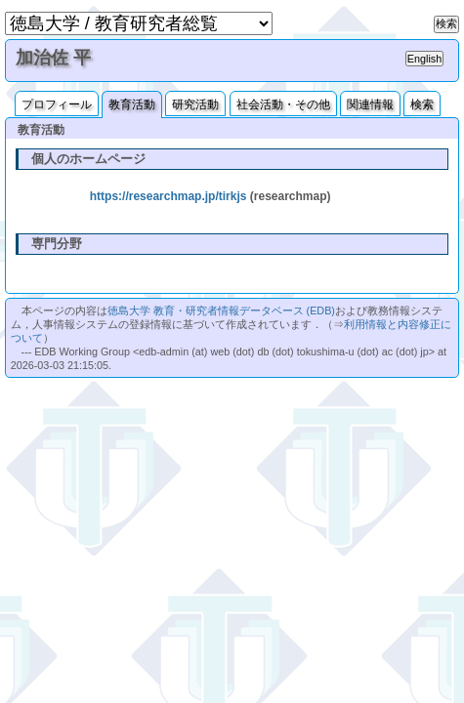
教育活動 (131, 104)
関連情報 (370, 104)
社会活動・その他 (283, 104)
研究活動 (195, 104)
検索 (422, 104)
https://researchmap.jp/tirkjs (168, 196)
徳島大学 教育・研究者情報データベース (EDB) (221, 310)
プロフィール (56, 104)
